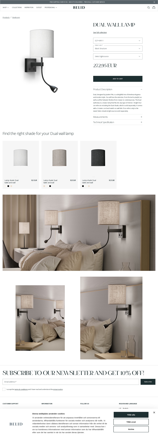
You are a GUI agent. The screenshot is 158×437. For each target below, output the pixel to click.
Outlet (39, 7)
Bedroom (16, 17)
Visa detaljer (134, 432)
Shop (6, 7)
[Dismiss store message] (154, 2)
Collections (17, 7)
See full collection (100, 32)
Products (6, 17)
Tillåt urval (131, 412)
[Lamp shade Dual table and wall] (21, 159)
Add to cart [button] (118, 79)
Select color (99, 45)
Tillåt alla (131, 404)
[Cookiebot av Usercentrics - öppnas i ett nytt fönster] (16, 432)
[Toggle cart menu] (154, 7)
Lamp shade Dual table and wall (11, 181)
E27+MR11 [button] (99, 40)
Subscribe (148, 382)
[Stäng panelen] (154, 402)
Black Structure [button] (101, 48)
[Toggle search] (149, 7)
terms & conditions (21, 389)
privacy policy (58, 389)
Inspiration (29, 7)
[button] (117, 56)
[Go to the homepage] (79, 7)
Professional (51, 7)
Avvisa (131, 419)
